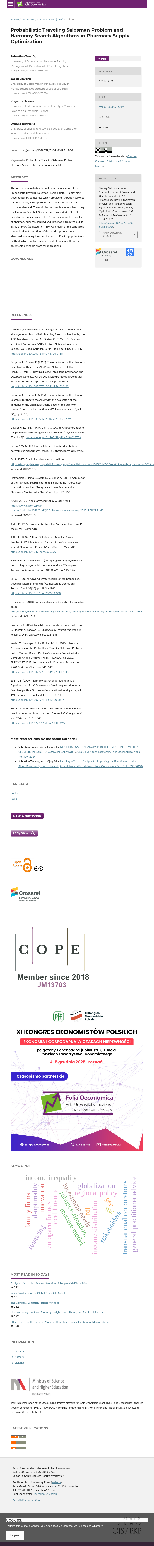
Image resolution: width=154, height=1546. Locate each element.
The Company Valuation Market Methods (35, 1302)
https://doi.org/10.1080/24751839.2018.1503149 (41, 419)
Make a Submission (27, 815)
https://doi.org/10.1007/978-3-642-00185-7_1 (39, 699)
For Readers (17, 1351)
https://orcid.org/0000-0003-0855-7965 (30, 70)
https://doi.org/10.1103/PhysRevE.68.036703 (53, 437)
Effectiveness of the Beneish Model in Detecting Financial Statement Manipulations (60, 1321)
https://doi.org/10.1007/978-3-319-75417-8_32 (40, 386)
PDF (103, 58)
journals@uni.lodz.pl (46, 1493)
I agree (14, 1535)
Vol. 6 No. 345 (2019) (50, 19)
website (56, 1482)
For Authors (17, 1356)
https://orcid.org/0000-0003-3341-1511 (29, 115)
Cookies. (14, 1520)
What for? (97, 1525)
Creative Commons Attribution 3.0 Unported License (116, 161)
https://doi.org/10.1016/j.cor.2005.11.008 (36, 593)
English (15, 793)
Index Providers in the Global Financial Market (38, 1293)
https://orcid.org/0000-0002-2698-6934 (30, 138)
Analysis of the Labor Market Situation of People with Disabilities (49, 1283)
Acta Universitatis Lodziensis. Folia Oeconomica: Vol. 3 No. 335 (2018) (101, 766)
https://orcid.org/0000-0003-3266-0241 (29, 93)
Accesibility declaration (26, 1500)
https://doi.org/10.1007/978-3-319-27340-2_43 (40, 671)
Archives (28, 19)
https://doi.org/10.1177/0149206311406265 (38, 722)
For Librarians (18, 1362)
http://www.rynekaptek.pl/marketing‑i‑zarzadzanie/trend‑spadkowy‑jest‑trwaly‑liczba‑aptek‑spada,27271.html (76, 611)
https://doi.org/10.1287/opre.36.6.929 (33, 551)
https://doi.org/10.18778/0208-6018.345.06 (45, 150)
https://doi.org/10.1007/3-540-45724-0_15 (37, 353)
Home (15, 19)
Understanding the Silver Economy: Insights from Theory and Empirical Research (58, 1312)
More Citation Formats (112, 235)
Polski (14, 798)
